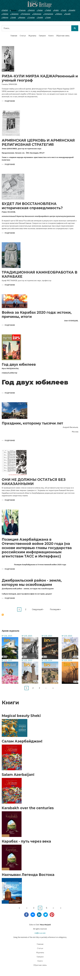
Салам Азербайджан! (22, 741)
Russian (13, 10)
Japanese (14, 14)
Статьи (23, 36)
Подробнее (10, 101)
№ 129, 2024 (67, 660)
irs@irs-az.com (40, 933)
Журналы (32, 36)
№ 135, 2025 (27, 636)
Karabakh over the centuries (28, 808)
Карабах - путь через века (26, 841)
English (5, 10)
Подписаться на (3, 615)
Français (23, 10)
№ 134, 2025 (47, 636)
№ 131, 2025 (27, 660)
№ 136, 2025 (7, 636)
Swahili (40, 17)
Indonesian (37, 14)
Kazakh (67, 14)
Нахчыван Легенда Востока (28, 875)
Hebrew (5, 17)
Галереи (42, 36)
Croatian (31, 17)
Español (72, 10)
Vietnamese (48, 14)
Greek (13, 17)
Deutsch (32, 10)
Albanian (22, 17)
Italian (40, 10)
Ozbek (48, 17)
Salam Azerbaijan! (18, 775)
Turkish (48, 10)
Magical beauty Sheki (21, 716)
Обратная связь (63, 36)
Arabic (56, 10)
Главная (13, 36)
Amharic (59, 14)
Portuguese (26, 14)
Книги (50, 36)
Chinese (5, 14)
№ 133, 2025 (67, 636)
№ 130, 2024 (47, 660)
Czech (64, 10)
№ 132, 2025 (7, 660)
